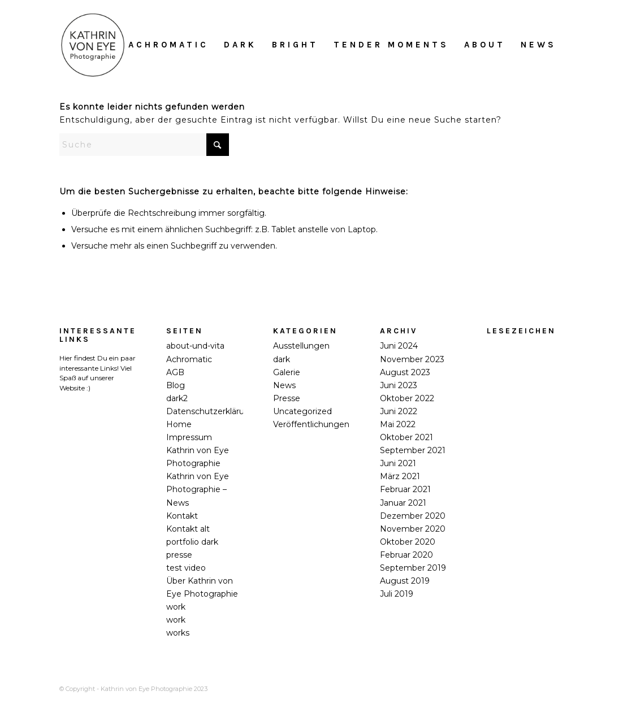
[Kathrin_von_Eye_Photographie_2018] (92, 44)
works (177, 633)
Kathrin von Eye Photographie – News (197, 489)
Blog (175, 385)
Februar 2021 (405, 489)
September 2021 (412, 450)
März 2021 (400, 476)
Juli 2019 (396, 594)
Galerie (286, 372)
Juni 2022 (398, 411)
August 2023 (405, 372)
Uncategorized (302, 411)
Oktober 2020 (407, 542)
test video (186, 568)
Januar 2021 (403, 503)
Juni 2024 (399, 346)
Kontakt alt (188, 529)
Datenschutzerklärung (210, 411)
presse (179, 555)
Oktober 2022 (407, 398)
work (175, 607)
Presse (286, 398)
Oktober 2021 (406, 437)
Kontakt (182, 516)
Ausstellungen (301, 346)
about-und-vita (195, 346)
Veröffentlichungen (311, 424)
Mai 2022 (398, 424)
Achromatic (189, 359)
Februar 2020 (406, 555)
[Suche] (144, 144)
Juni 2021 (398, 463)
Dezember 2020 (412, 516)
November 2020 (412, 529)
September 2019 (413, 568)
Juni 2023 (398, 385)
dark (281, 359)
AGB (175, 372)
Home (179, 424)
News (284, 385)
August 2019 (405, 581)
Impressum (189, 437)
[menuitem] (168, 44)
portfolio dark (192, 542)
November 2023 (412, 359)
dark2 (177, 398)
